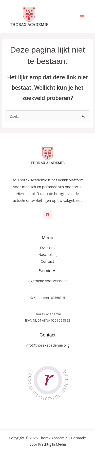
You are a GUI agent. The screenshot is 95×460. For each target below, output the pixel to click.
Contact (47, 261)
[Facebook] (47, 214)
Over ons (47, 247)
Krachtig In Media (52, 444)
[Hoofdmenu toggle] (82, 16)
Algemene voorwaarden (47, 280)
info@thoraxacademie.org (48, 345)
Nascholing (47, 254)
